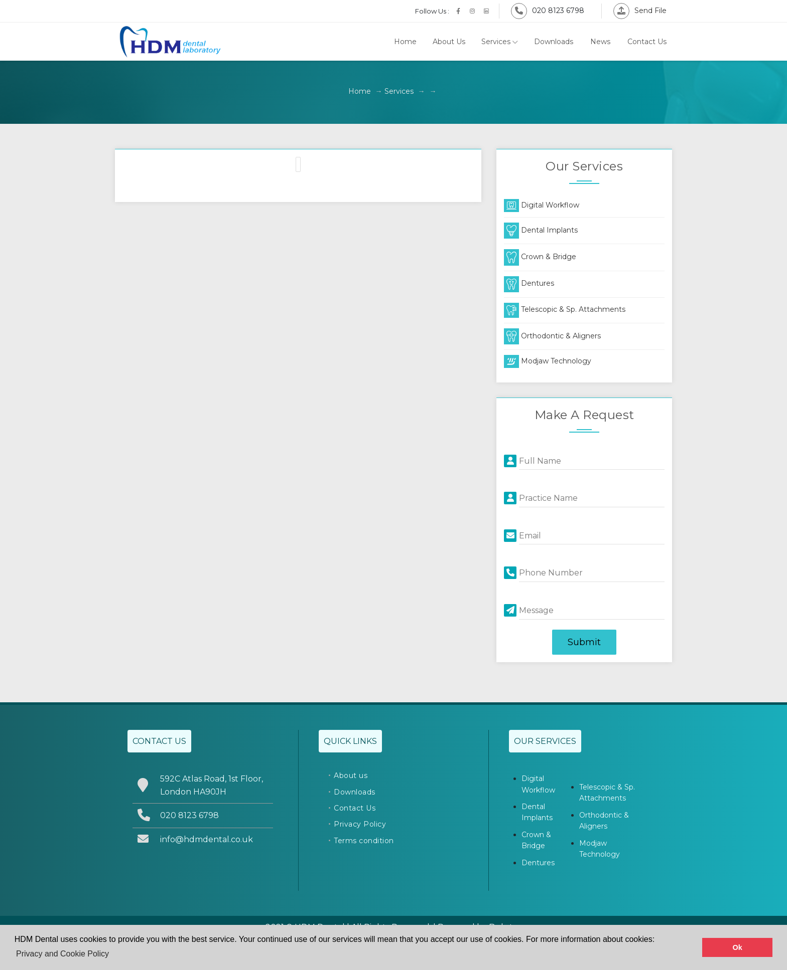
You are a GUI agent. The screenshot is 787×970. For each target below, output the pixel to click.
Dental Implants (541, 230)
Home (405, 42)
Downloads (553, 42)
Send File (640, 10)
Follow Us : (432, 11)
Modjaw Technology (547, 360)
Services (499, 42)
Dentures (529, 283)
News (600, 42)
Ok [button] (737, 947)
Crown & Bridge (540, 256)
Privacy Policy (360, 824)
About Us (449, 42)
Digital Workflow (541, 205)
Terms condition (364, 840)
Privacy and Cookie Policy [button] (62, 953)
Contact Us (647, 42)
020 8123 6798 (547, 10)
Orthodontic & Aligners (552, 335)
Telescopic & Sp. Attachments (564, 309)
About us (350, 775)
